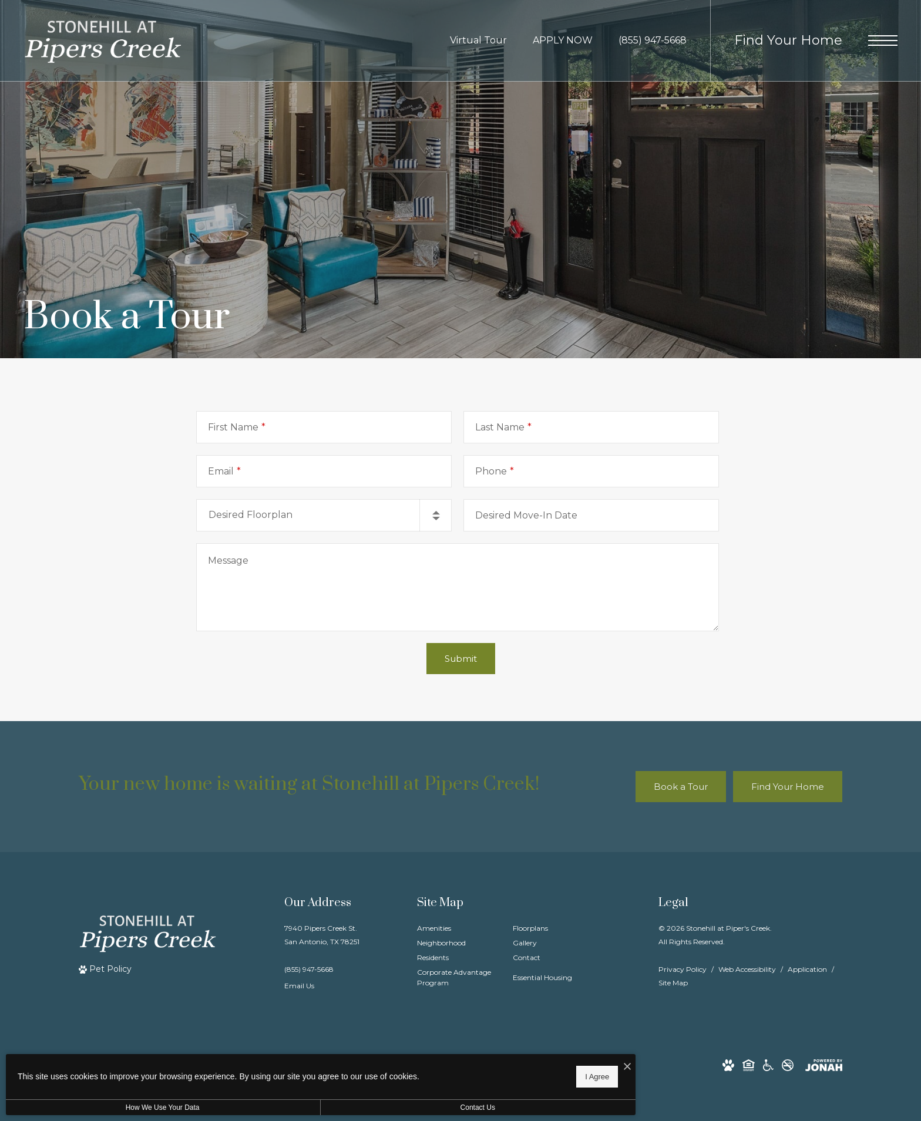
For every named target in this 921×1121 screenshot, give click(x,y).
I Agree (379, 1074)
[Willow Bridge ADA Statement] (768, 1065)
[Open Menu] (883, 40)
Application (807, 969)
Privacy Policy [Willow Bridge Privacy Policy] (682, 969)
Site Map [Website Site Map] (673, 982)
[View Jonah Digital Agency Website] (823, 1065)
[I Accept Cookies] (408, 1063)
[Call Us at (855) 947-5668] (653, 40)
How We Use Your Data (108, 1107)
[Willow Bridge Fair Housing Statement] (748, 1065)
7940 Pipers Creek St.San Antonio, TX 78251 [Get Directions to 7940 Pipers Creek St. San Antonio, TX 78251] (321, 935)
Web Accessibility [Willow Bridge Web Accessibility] (747, 969)
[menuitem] (455, 928)
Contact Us (313, 1107)
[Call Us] (321, 969)
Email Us (299, 985)
